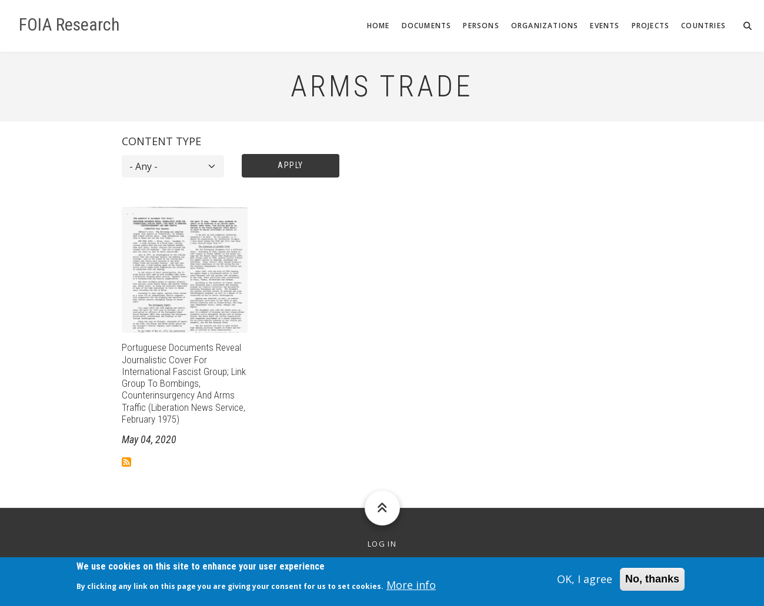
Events (604, 26)
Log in (382, 544)
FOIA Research (69, 25)
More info (411, 587)
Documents (427, 26)
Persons (481, 26)
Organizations (545, 26)
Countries (703, 26)
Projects (651, 26)
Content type (161, 141)
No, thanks (652, 581)
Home (378, 26)
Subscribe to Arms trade (126, 462)
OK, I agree (584, 581)
